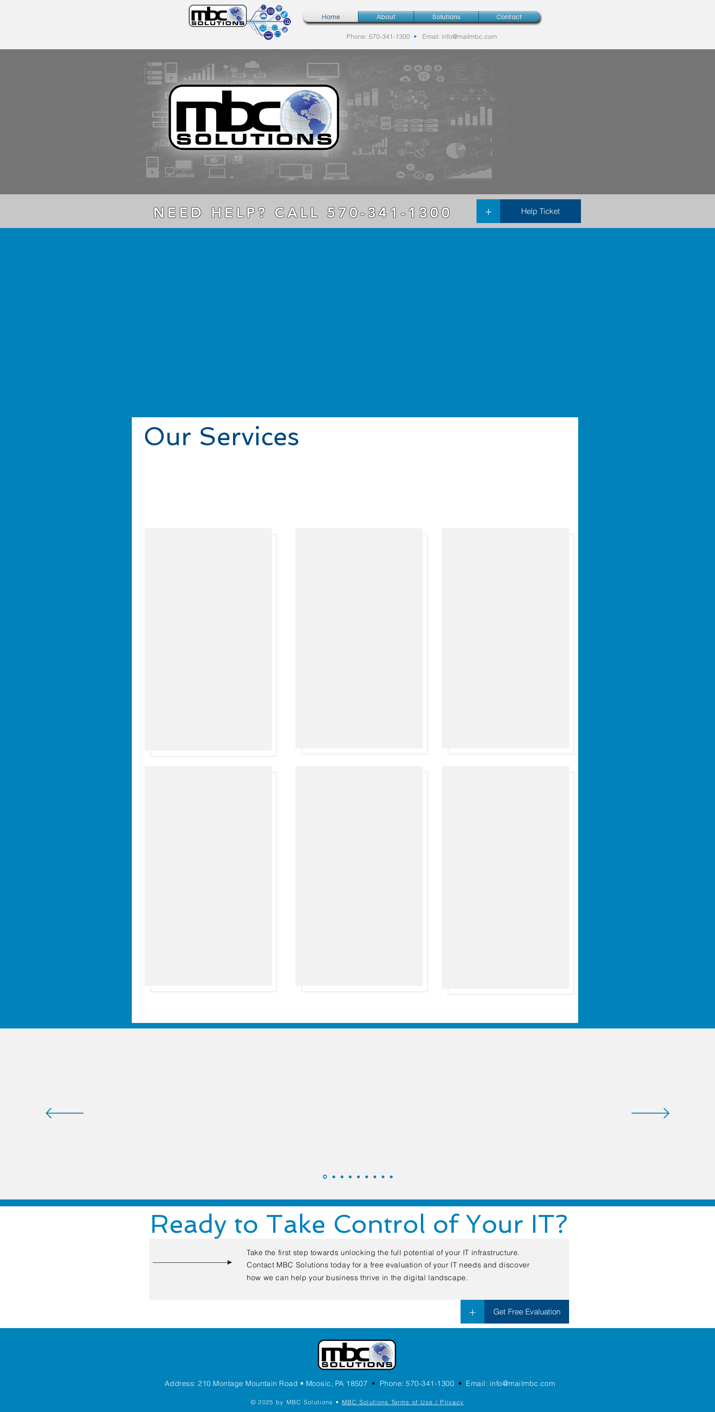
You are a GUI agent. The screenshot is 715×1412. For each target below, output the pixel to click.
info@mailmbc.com (469, 36)
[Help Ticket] (540, 211)
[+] (488, 211)
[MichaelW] (333, 1176)
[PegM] (325, 1177)
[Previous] (64, 1114)
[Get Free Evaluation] (526, 1312)
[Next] (650, 1114)
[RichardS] (342, 1176)
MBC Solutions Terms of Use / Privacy (403, 1402)
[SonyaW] (383, 1176)
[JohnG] (358, 1176)
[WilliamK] (374, 1176)
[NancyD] (366, 1176)
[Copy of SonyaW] (391, 1176)
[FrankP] (350, 1176)
